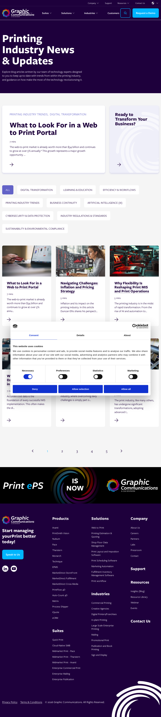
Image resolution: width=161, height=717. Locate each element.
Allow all (126, 389)
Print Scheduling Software (104, 560)
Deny (35, 389)
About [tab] (127, 335)
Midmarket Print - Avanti (64, 662)
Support (108, 3)
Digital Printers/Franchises (104, 614)
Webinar (135, 602)
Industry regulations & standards (84, 216)
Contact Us (140, 3)
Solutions (68, 13)
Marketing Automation (102, 566)
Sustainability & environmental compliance (35, 228)
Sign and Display (99, 654)
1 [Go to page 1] (47, 450)
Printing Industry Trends (22, 202)
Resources (123, 3)
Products (26, 13)
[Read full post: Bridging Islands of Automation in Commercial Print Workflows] (134, 420)
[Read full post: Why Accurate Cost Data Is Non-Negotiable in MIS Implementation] (27, 420)
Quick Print (57, 639)
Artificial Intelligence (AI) (105, 202)
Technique (57, 561)
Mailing (94, 634)
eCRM (55, 617)
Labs (133, 544)
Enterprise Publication (63, 679)
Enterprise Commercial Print (66, 667)
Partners (135, 538)
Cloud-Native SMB (61, 645)
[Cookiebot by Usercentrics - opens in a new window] (134, 326)
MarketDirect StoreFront (64, 572)
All (8, 190)
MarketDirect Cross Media (65, 583)
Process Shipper (60, 606)
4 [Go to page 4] (92, 450)
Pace (54, 544)
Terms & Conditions (31, 702)
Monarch (56, 555)
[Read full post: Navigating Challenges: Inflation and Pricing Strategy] (80, 319)
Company (93, 3)
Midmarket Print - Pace (63, 651)
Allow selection (80, 389)
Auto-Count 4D (59, 595)
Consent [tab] (34, 335)
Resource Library (139, 596)
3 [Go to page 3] (77, 450)
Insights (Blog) (138, 591)
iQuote (55, 612)
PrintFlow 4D (58, 589)
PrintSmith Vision (60, 533)
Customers (113, 13)
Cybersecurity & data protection (28, 216)
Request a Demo (145, 13)
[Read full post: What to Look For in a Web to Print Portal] (27, 319)
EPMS (55, 566)
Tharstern (57, 550)
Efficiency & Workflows (119, 190)
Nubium (56, 538)
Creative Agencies (100, 608)
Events (134, 608)
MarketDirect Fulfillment (64, 578)
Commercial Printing (101, 602)
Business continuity (63, 202)
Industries (91, 13)
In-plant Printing (99, 619)
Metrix (55, 600)
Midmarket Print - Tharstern (66, 656)
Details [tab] (80, 335)
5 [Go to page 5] (106, 450)
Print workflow (98, 580)
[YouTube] (14, 569)
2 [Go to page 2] (62, 450)
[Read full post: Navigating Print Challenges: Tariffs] (80, 420)
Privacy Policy (9, 702)
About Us (135, 527)
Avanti (55, 527)
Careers (134, 533)
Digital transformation (37, 190)
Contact (134, 555)
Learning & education (77, 190)
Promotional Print (100, 640)
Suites (47, 13)
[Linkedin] (5, 569)
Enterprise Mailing (61, 673)
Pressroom (136, 550)
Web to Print (97, 527)
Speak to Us (13, 554)
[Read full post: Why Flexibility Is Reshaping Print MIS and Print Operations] (134, 319)
